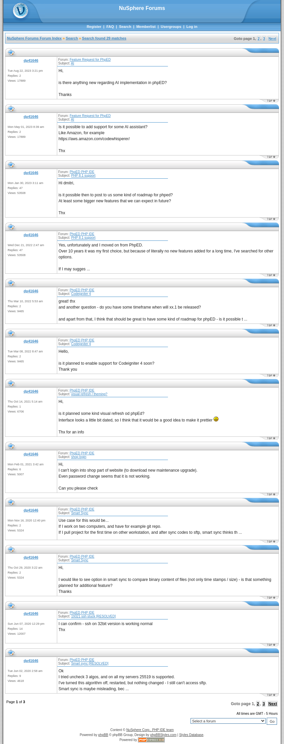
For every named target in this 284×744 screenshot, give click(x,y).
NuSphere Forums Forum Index (34, 38)
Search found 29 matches (104, 38)
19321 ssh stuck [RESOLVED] (93, 616)
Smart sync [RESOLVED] (89, 663)
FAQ (110, 27)
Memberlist (146, 27)
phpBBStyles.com (163, 735)
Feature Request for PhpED (90, 59)
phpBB (103, 735)
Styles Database (191, 735)
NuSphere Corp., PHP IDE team (150, 730)
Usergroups (171, 27)
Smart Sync (79, 513)
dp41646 (31, 60)
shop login (78, 457)
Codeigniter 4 (81, 294)
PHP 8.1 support (83, 175)
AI (72, 63)
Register (94, 27)
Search (125, 27)
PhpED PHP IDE (82, 172)
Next (272, 39)
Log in (191, 27)
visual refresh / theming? (89, 394)
